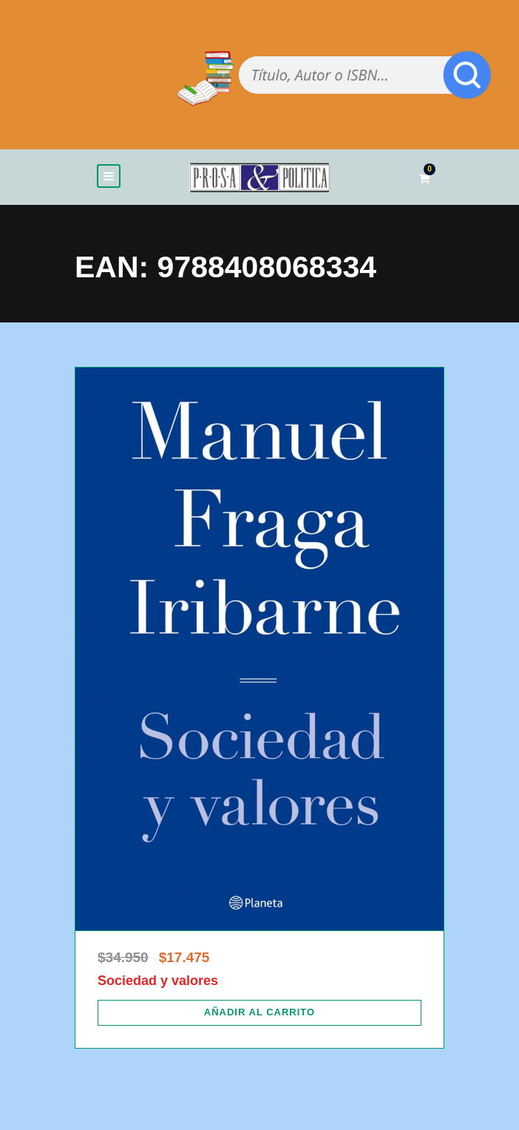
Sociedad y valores (158, 980)
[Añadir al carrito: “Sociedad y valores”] (259, 1012)
